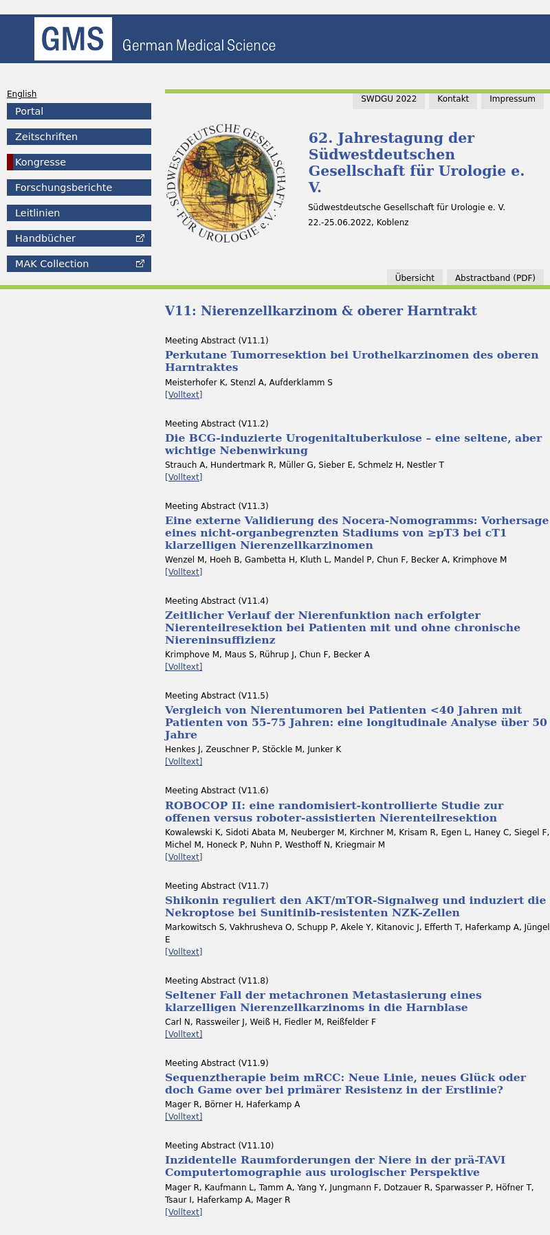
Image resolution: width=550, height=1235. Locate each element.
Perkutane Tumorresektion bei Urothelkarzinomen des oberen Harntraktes (351, 361)
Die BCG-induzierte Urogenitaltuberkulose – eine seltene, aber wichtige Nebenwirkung (353, 444)
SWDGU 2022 (389, 99)
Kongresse (40, 162)
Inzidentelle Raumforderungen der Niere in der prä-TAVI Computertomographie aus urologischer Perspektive (335, 1166)
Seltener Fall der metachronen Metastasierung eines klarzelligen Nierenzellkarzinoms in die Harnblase (323, 1001)
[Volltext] (183, 395)
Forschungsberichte (63, 187)
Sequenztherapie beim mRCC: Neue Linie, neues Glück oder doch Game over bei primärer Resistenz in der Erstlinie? (345, 1083)
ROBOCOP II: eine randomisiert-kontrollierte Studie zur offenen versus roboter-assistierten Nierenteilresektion (334, 811)
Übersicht (414, 278)
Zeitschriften (46, 136)
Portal (29, 111)
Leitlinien (37, 212)
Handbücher (45, 238)
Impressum (513, 99)
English (21, 94)
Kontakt (453, 99)
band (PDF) (495, 278)
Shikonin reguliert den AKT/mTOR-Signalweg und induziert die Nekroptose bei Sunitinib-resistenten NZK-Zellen (355, 906)
